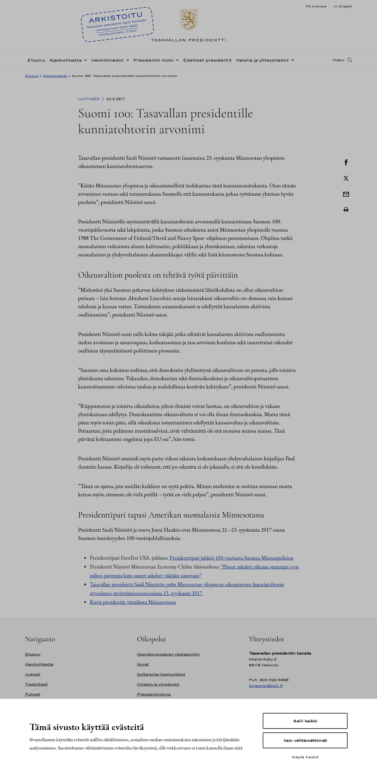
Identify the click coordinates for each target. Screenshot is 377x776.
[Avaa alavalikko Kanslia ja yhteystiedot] (291, 59)
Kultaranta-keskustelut (161, 674)
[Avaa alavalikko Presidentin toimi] (176, 59)
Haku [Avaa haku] (339, 59)
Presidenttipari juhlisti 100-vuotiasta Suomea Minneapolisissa (231, 557)
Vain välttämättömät (305, 740)
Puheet (32, 694)
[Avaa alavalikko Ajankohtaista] (84, 59)
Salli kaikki (305, 721)
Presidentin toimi (153, 60)
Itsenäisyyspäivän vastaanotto (168, 654)
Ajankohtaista (65, 60)
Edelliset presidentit (207, 60)
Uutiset (32, 674)
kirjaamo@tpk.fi (266, 685)
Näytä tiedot (305, 756)
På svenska (316, 6)
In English (343, 6)
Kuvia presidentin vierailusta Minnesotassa (133, 602)
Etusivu (36, 60)
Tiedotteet (36, 684)
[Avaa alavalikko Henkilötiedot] (126, 59)
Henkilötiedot (107, 60)
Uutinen (89, 99)
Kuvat (143, 664)
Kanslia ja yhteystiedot (262, 60)
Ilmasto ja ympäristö (158, 684)
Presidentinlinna (154, 694)
